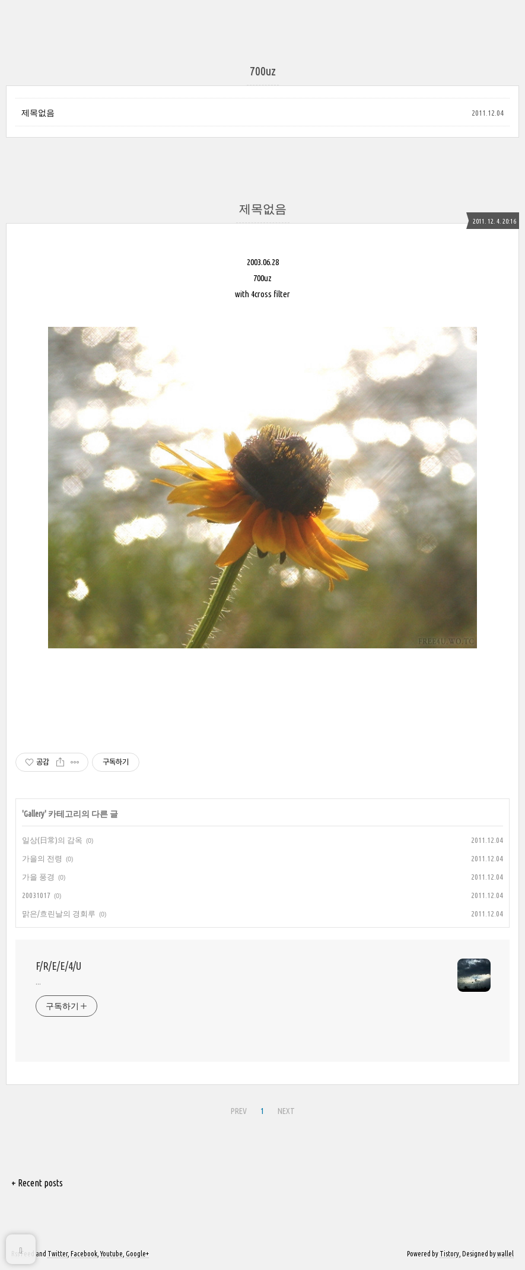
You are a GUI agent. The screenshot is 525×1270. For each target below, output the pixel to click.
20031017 (36, 895)
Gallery (34, 814)
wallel (505, 1254)
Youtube (111, 1254)
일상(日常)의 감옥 (52, 840)
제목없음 (38, 112)
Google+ (137, 1254)
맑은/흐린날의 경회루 (59, 913)
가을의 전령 (42, 858)
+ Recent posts (37, 1182)
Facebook (84, 1254)
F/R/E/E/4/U (58, 966)
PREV (239, 1111)
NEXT (286, 1111)
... (38, 981)
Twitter (57, 1254)
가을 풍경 (38, 877)
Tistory (449, 1254)
